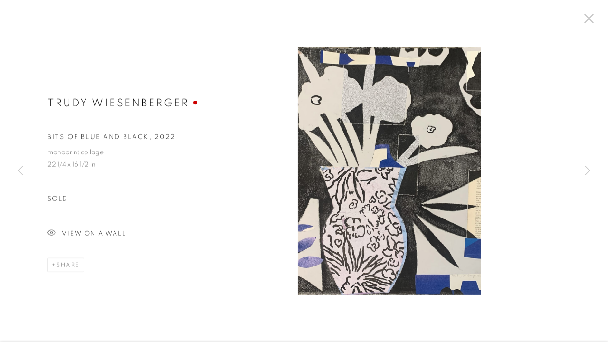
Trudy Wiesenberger (118, 103)
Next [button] (587, 171)
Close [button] (587, 21)
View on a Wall (87, 234)
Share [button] (68, 265)
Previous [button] (20, 171)
